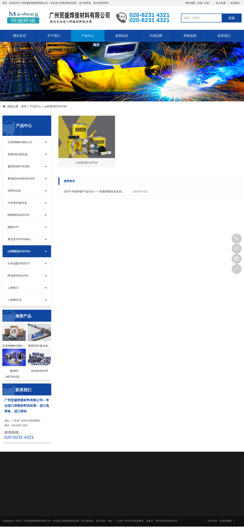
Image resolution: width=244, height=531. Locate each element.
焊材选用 (190, 35)
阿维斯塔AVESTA (18, 214)
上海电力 (13, 287)
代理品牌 (156, 35)
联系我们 (235, 3)
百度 (200, 3)
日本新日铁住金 (17, 202)
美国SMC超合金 (18, 154)
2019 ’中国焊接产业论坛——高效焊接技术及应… (94, 191)
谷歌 (206, 3)
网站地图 (190, 3)
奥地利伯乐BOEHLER (21, 178)
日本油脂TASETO (19, 263)
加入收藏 (221, 3)
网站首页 (19, 35)
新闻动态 (121, 35)
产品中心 (87, 35)
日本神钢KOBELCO (20, 142)
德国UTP (13, 227)
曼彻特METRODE (19, 166)
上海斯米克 (15, 299)
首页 (24, 106)
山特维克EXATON (55, 106)
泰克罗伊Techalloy (19, 239)
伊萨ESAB (14, 190)
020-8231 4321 (237, 239)
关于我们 (53, 35)
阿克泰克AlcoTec (18, 275)
